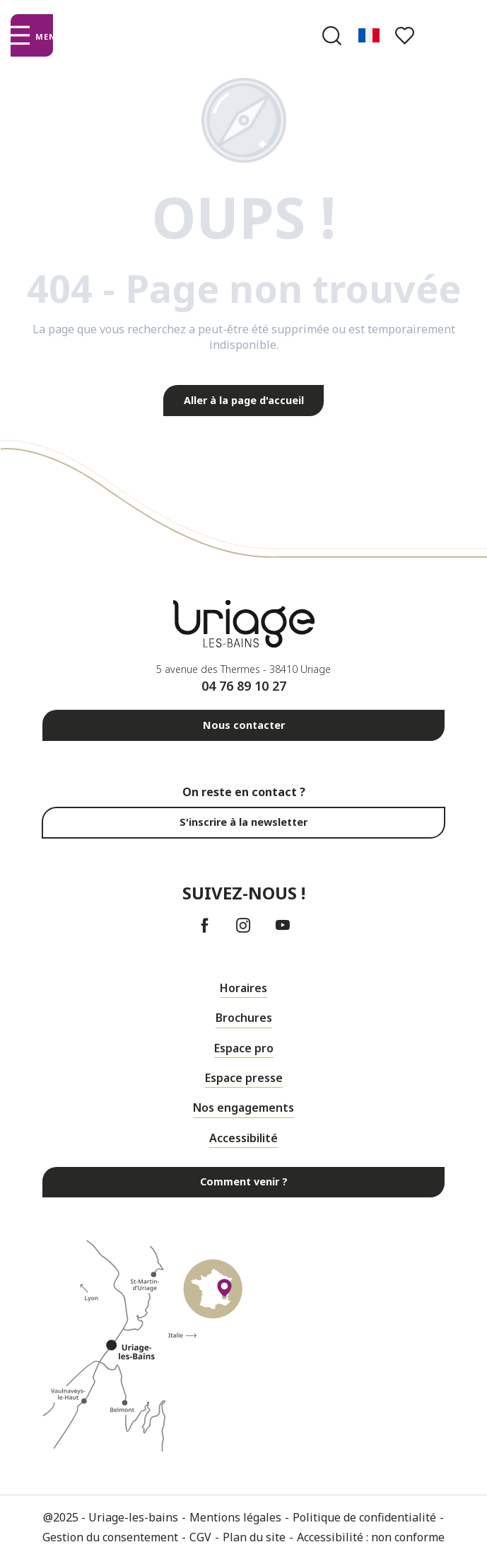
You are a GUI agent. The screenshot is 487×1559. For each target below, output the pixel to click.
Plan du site (254, 1537)
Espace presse (244, 1078)
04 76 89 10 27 (243, 685)
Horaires (243, 988)
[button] (331, 35)
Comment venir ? (244, 1181)
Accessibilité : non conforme (371, 1537)
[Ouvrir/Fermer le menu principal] (31, 35)
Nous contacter (244, 725)
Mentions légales (235, 1517)
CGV (200, 1537)
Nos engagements (243, 1107)
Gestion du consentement (110, 1537)
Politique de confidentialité (364, 1517)
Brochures (244, 1017)
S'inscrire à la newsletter (243, 822)
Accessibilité (243, 1138)
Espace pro (244, 1048)
